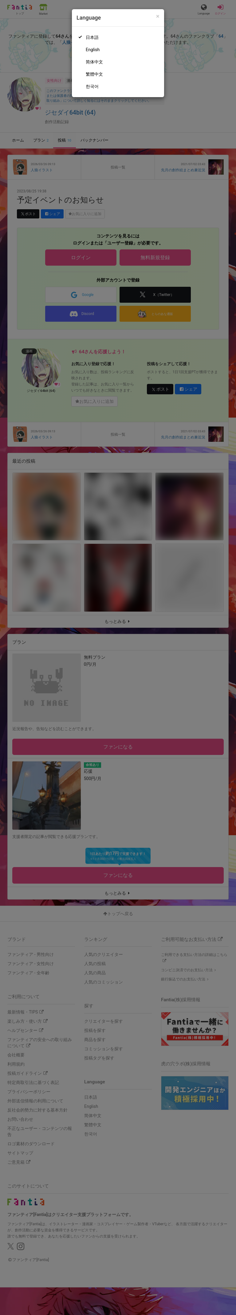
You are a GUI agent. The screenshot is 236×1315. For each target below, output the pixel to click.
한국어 (92, 86)
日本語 (92, 37)
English (93, 49)
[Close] (157, 16)
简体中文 (94, 61)
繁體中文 (94, 74)
